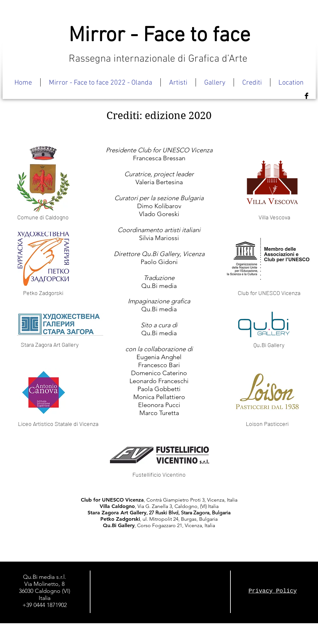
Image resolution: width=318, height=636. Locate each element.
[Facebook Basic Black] (306, 96)
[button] (178, 82)
